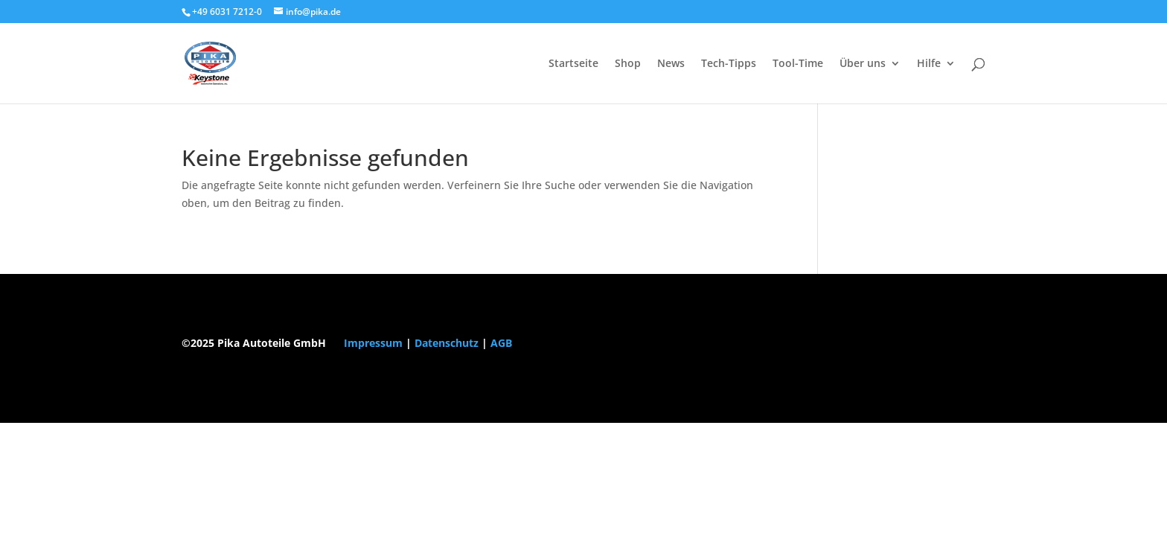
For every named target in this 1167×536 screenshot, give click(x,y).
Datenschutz (447, 343)
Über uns (863, 64)
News (671, 64)
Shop (628, 64)
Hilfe (929, 64)
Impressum (373, 343)
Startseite (573, 64)
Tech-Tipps (728, 64)
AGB (501, 343)
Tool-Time (798, 64)
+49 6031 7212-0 (227, 11)
